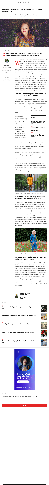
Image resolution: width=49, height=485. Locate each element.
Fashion (32, 119)
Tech (2, 305)
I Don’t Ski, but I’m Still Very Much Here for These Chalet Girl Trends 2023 (23, 53)
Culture (3, 7)
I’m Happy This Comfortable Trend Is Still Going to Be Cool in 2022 (22, 55)
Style (2, 339)
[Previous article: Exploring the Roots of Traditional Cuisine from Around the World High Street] (22, 294)
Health (3, 314)
